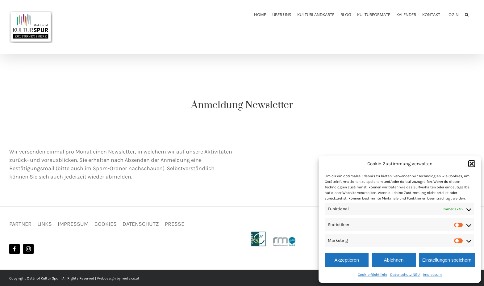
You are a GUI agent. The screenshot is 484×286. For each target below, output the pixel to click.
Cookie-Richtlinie (372, 274)
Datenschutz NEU (405, 274)
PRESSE (174, 224)
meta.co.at (131, 278)
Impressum (432, 274)
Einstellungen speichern (446, 260)
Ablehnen (393, 260)
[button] (472, 164)
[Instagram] (28, 249)
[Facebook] (14, 249)
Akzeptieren (347, 260)
